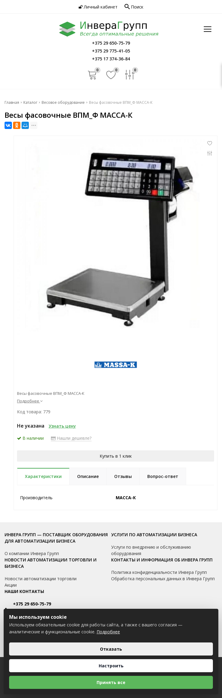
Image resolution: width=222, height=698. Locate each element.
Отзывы (123, 476)
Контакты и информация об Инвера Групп (162, 560)
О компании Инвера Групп (32, 553)
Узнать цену (62, 426)
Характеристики (43, 476)
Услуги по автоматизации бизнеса (154, 534)
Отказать (111, 649)
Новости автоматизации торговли (41, 578)
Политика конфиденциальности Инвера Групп (159, 572)
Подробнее (30, 401)
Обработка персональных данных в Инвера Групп (163, 578)
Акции (11, 585)
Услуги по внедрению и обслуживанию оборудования (151, 550)
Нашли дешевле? (71, 438)
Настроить (111, 666)
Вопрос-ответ (162, 476)
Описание (88, 476)
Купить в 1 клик (116, 456)
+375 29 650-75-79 (32, 604)
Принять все (111, 682)
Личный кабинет (98, 7)
